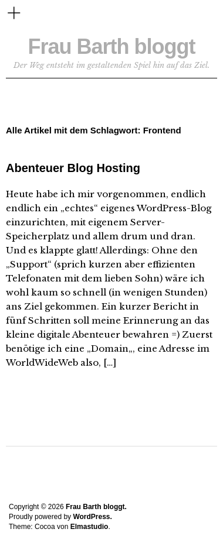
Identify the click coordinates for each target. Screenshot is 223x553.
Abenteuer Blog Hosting (73, 168)
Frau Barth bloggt (111, 47)
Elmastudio (89, 527)
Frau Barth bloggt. (96, 507)
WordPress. (92, 517)
